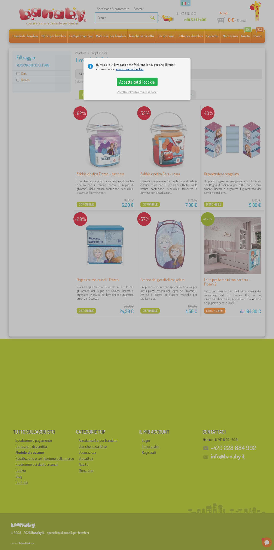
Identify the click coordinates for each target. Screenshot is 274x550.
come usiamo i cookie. (129, 69)
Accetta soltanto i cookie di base (137, 92)
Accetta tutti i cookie (137, 82)
